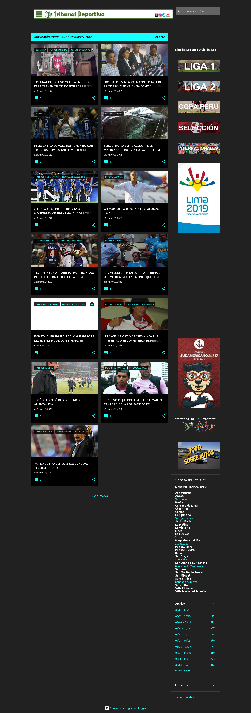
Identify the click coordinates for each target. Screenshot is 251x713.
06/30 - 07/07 (183, 646)
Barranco (181, 499)
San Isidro (181, 559)
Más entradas (100, 496)
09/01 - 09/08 (183, 610)
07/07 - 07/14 (182, 640)
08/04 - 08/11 (183, 622)
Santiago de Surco (186, 581)
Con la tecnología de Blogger (125, 708)
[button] (94, 98)
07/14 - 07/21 (182, 634)
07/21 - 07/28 (182, 628)
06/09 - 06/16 (183, 665)
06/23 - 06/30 (183, 652)
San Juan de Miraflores (189, 566)
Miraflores (181, 543)
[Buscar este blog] (201, 11)
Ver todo (160, 37)
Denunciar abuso (185, 697)
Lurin (178, 537)
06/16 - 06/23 (183, 659)
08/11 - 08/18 (183, 616)
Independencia (184, 518)
